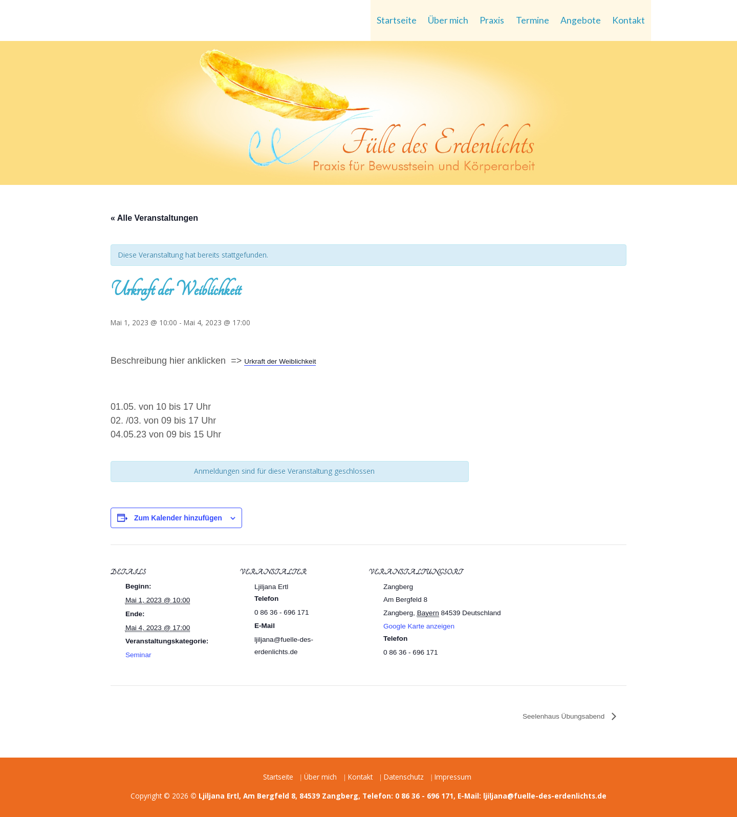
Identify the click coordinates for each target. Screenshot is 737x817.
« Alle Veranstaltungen (154, 218)
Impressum (453, 777)
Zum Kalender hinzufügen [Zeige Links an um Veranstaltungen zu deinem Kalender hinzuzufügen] (178, 518)
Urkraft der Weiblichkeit (280, 361)
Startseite (397, 20)
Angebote (580, 20)
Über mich (448, 20)
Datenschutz (404, 777)
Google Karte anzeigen (418, 626)
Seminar (138, 655)
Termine (532, 20)
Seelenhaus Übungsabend (564, 716)
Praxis (492, 20)
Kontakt (628, 20)
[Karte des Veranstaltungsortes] (572, 615)
